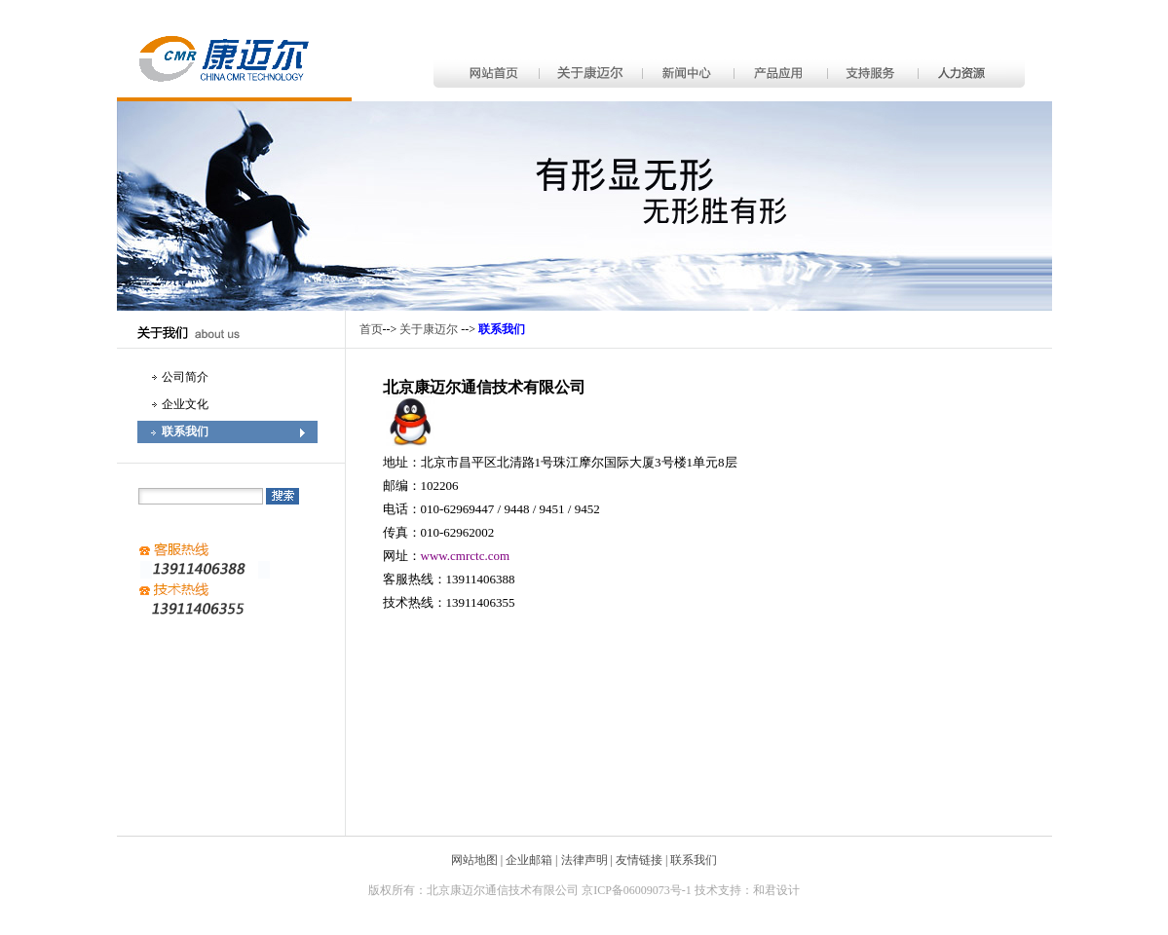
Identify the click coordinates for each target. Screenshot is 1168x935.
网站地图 (474, 860)
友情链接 (639, 860)
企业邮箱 (529, 860)
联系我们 (185, 431)
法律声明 (584, 860)
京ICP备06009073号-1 (637, 890)
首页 (371, 329)
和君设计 (776, 890)
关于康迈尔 (428, 329)
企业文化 (185, 404)
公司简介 (185, 377)
